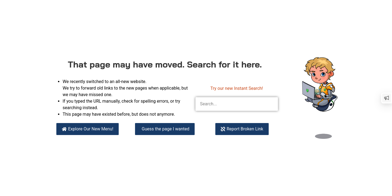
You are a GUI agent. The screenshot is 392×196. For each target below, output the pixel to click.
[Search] (271, 104)
